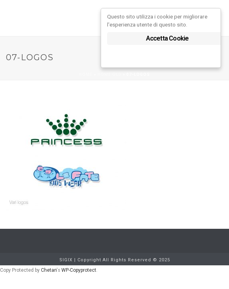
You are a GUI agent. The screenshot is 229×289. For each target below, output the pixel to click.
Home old (109, 74)
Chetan (49, 270)
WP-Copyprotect (78, 270)
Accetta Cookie (167, 38)
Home (86, 74)
